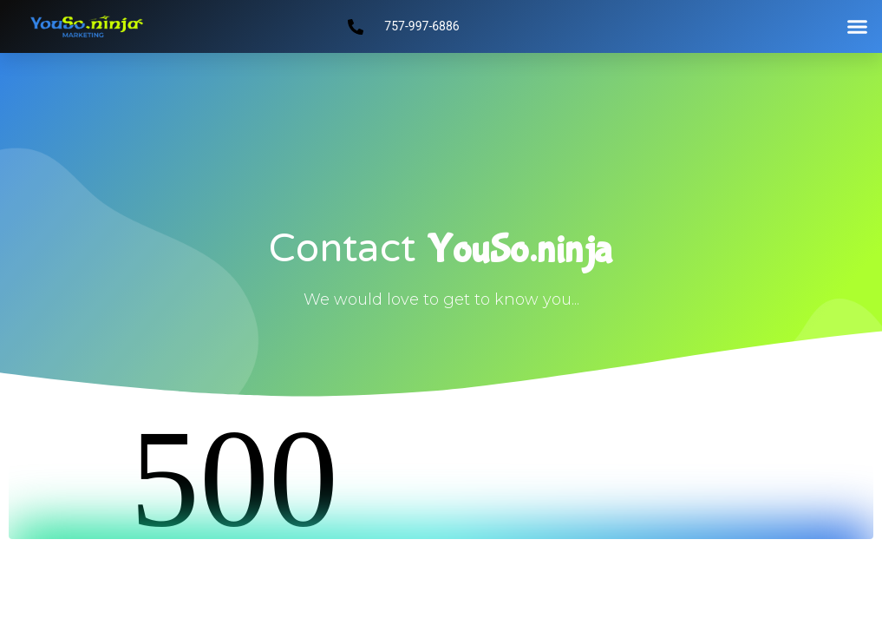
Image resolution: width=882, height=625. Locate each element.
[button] (856, 26)
